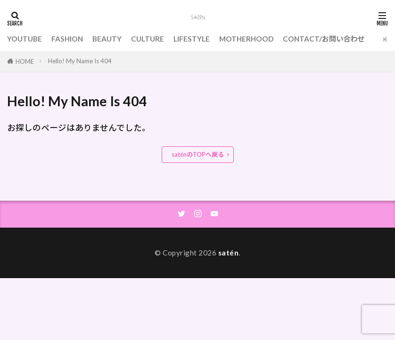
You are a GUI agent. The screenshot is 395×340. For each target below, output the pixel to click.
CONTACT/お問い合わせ (323, 38)
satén (228, 252)
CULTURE (147, 38)
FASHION (67, 38)
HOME (25, 61)
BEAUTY (107, 38)
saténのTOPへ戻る (198, 154)
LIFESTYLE (191, 38)
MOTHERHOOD (246, 38)
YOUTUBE (24, 38)
